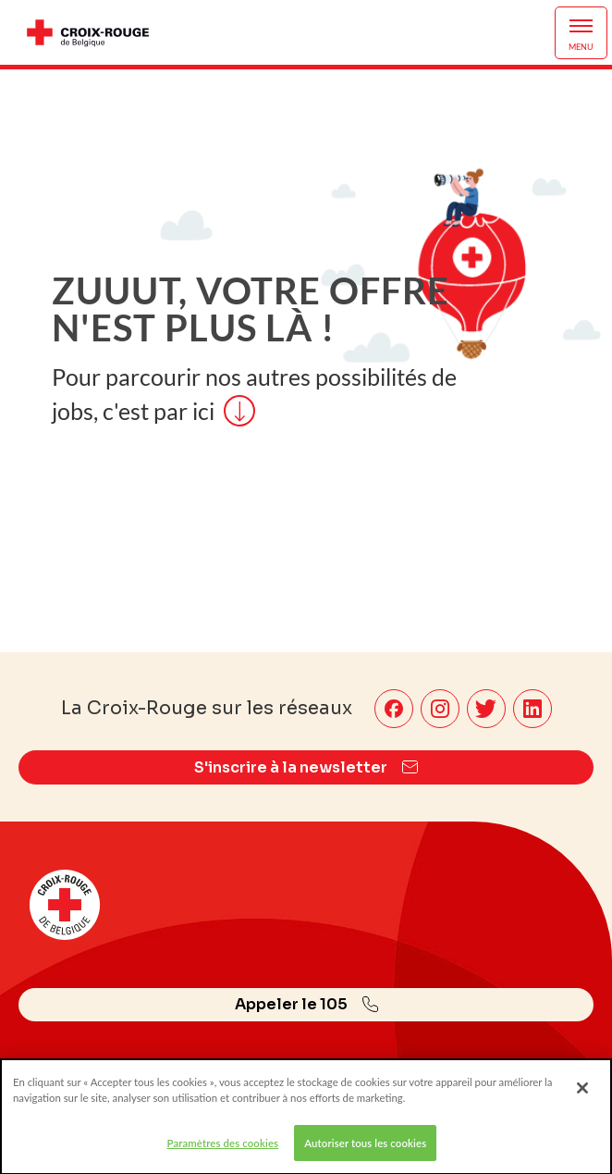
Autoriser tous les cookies (365, 1150)
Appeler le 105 (306, 1004)
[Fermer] (582, 1095)
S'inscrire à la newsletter (306, 767)
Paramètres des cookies (223, 1150)
